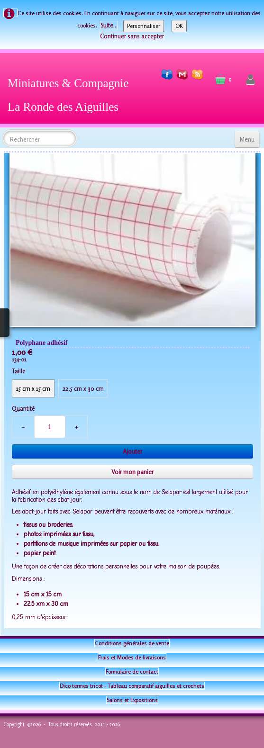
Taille (18, 371)
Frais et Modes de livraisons (132, 657)
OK (179, 25)
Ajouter (132, 451)
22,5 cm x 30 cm (83, 388)
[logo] (72, 93)
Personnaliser (143, 25)
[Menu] (247, 139)
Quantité (23, 408)
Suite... (109, 25)
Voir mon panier (132, 472)
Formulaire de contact (132, 671)
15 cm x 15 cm (33, 388)
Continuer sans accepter (132, 36)
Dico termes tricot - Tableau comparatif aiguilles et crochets (132, 685)
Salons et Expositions (132, 699)
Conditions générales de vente (132, 643)
